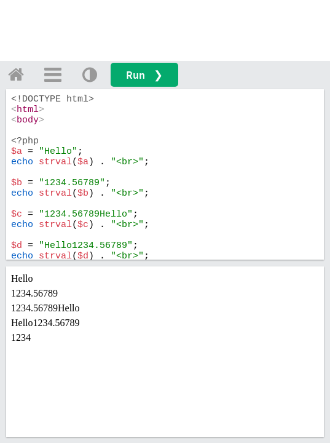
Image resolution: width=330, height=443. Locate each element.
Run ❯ (144, 75)
